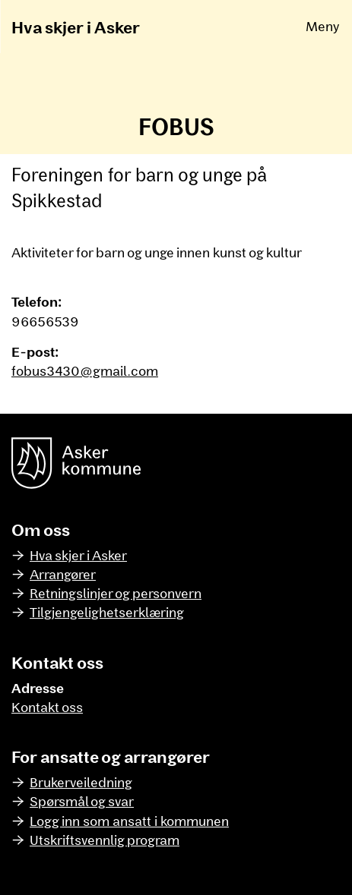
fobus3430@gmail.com (84, 370)
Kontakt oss (47, 706)
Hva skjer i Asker (75, 26)
